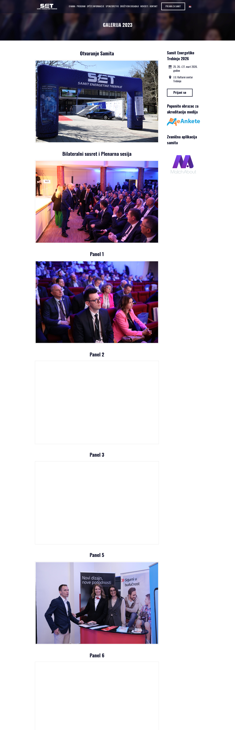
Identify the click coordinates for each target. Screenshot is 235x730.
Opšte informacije (95, 6)
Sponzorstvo (112, 6)
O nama (72, 6)
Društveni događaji (129, 6)
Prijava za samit (173, 6)
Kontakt (154, 6)
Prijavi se (179, 92)
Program (81, 6)
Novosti (144, 6)
